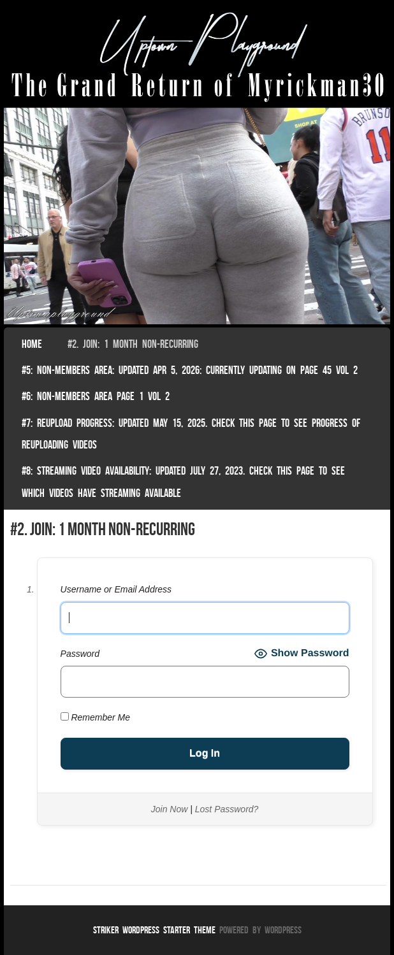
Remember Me (95, 717)
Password (80, 654)
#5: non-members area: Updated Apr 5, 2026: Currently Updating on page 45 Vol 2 (190, 370)
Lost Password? (227, 809)
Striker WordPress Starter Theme (154, 929)
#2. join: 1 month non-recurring (133, 344)
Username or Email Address (116, 589)
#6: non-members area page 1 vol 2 (96, 396)
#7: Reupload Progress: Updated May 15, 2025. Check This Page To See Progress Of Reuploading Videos (191, 434)
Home (32, 344)
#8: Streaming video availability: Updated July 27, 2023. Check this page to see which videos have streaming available (183, 481)
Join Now (169, 809)
